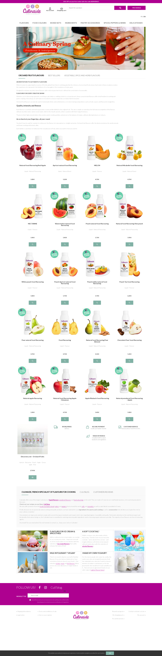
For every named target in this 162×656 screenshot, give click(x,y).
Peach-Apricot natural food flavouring (64, 282)
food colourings (78, 500)
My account (141, 615)
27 (32, 470)
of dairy (58, 563)
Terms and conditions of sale (48, 611)
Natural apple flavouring (32, 398)
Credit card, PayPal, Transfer (97, 427)
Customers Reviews (103, 492)
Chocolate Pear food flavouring (129, 340)
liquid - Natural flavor (64, 171)
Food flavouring (65, 340)
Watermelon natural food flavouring (65, 224)
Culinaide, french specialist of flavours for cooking (49, 492)
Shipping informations (24, 611)
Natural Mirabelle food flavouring (129, 165)
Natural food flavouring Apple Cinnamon (64, 399)
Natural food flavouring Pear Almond (97, 341)
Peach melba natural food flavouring (97, 282)
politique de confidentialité (62, 599)
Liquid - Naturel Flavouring (32, 171)
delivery (65, 427)
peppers (64, 506)
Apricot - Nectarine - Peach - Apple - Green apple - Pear (32, 463)
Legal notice (21, 615)
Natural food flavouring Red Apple (32, 165)
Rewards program (117, 611)
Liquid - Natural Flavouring (65, 229)
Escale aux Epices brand (47, 506)
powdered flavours (65, 500)
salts (83, 506)
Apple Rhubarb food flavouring (97, 398)
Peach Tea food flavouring (129, 282)
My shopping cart (118, 615)
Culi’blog (84, 492)
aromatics (91, 506)
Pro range (136, 8)
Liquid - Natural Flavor (129, 171)
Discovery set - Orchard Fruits (32, 457)
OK (110, 653)
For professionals (117, 618)
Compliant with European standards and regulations (97, 437)
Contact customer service (137, 611)
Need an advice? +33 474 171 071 (130, 427)
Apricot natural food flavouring (65, 165)
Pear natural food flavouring (32, 340)
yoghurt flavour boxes (97, 570)
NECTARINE (32, 224)
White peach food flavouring (33, 282)
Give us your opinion (45, 615)
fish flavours (71, 563)
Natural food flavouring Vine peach (129, 224)
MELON (97, 165)
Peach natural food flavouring (97, 224)
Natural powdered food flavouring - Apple (129, 399)
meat (62, 563)
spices (57, 506)
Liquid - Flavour (97, 171)
